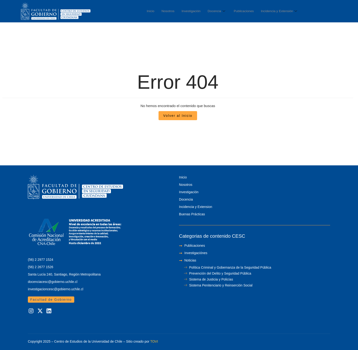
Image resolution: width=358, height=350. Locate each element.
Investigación (194, 11)
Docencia (221, 11)
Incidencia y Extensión (288, 11)
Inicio (151, 11)
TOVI (154, 341)
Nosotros (169, 11)
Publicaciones (250, 11)
